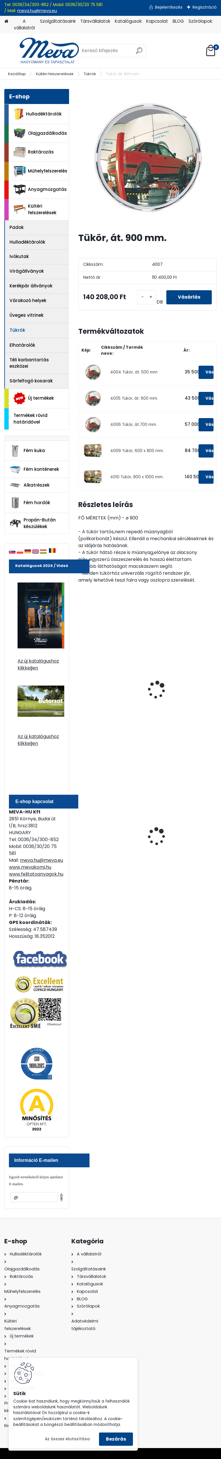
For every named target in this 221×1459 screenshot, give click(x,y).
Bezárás (116, 1439)
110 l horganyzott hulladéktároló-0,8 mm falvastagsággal (108, 837)
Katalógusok (128, 21)
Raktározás (34, 152)
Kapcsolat (157, 21)
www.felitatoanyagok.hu (36, 874)
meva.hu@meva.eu (37, 11)
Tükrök (90, 74)
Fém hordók (29, 503)
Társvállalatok (95, 21)
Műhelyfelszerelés (40, 171)
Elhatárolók (22, 345)
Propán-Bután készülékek (32, 523)
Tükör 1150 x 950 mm (176, 692)
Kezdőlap (17, 74)
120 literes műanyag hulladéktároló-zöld (176, 836)
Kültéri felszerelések (55, 74)
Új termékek (34, 398)
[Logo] (43, 50)
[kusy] (146, 297)
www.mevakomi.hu (30, 867)
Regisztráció (205, 7)
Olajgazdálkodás (40, 133)
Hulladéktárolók (38, 114)
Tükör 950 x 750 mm (105, 692)
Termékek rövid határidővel (30, 418)
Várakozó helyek (27, 300)
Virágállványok (26, 271)
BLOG (178, 21)
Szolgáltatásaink (58, 21)
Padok (16, 227)
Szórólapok (200, 21)
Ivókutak (19, 256)
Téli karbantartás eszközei (29, 363)
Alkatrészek (29, 485)
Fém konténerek (34, 469)
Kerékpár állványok (30, 286)
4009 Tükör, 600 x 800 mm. (137, 451)
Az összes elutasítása (67, 1439)
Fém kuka (27, 451)
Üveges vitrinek (26, 315)
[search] (139, 52)
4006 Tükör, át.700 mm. (133, 424)
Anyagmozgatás (40, 190)
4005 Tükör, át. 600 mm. (134, 398)
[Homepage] (6, 21)
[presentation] (81, 683)
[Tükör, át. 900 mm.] (147, 158)
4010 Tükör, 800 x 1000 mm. (136, 477)
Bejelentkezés (168, 7)
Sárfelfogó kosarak (31, 381)
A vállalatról (24, 24)
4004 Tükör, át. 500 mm (133, 372)
